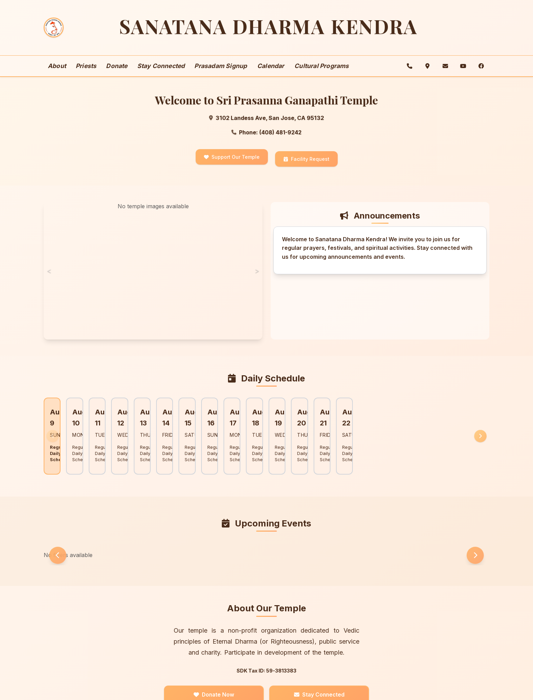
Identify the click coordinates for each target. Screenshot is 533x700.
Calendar (270, 73)
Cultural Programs (321, 73)
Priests (86, 73)
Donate (116, 73)
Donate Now (221, 675)
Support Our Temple (232, 166)
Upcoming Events (266, 504)
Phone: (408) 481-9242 (266, 140)
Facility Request (306, 166)
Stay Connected (161, 73)
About (57, 73)
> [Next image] (255, 275)
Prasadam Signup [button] (220, 73)
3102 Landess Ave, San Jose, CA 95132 (266, 126)
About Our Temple (266, 588)
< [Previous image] (50, 275)
